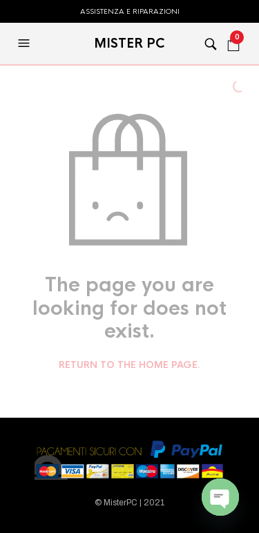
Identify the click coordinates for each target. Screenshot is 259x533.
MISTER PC (129, 43)
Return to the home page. (129, 365)
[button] (25, 43)
